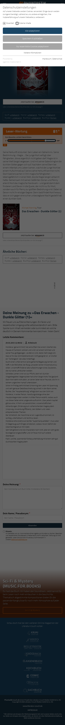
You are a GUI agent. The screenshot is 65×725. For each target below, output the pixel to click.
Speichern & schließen (32, 38)
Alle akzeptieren (32, 30)
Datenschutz (57, 58)
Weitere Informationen (32, 52)
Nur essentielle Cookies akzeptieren (32, 46)
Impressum (46, 58)
